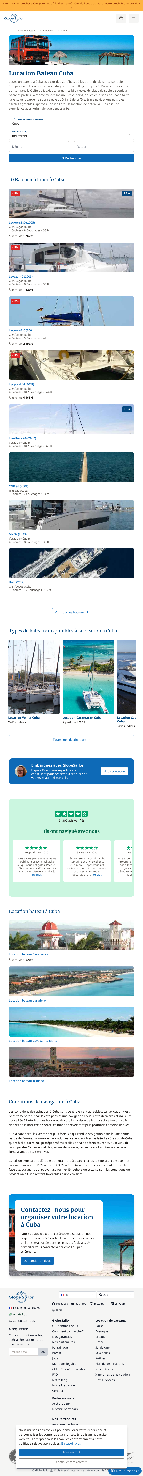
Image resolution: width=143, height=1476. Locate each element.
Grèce (99, 1342)
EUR (115, 1295)
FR (77, 1295)
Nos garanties (62, 1337)
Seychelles (102, 1353)
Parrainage (60, 1347)
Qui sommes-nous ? (66, 1326)
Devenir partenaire (65, 1409)
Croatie (100, 1337)
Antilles (100, 1358)
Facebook (60, 1303)
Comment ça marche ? (68, 1331)
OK (43, 1352)
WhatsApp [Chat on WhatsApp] (18, 1314)
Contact (57, 1391)
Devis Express (105, 1380)
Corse (99, 1326)
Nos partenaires (63, 1342)
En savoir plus (71, 1443)
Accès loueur (61, 1403)
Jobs (55, 1358)
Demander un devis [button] (37, 1261)
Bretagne (101, 1331)
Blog (57, 1310)
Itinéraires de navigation (112, 1374)
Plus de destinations (109, 1364)
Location (80, 1369)
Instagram (98, 1303)
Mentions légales (64, 1364)
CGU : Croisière (62, 1369)
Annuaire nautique (65, 1424)
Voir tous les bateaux (71, 612)
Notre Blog (59, 1380)
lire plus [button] (36, 874)
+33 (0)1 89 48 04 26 (24, 1308)
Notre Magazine (63, 1385)
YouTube (79, 1303)
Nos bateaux (104, 1369)
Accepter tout (71, 1452)
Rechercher (71, 158)
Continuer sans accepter (71, 1462)
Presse (57, 1353)
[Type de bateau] (71, 134)
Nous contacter (114, 771)
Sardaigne (102, 1347)
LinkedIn (118, 1303)
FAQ (55, 1374)
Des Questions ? (125, 1471)
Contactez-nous (22, 1321)
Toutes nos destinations (71, 740)
